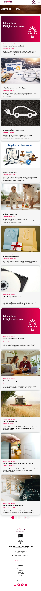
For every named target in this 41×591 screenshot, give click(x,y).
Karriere (20, 577)
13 (25, 517)
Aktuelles (20, 575)
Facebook (22, 585)
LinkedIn (15, 585)
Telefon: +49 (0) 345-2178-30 (22, 555)
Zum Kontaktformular (20, 561)
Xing (18, 585)
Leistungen (20, 572)
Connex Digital (20, 574)
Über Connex (20, 569)
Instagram (26, 585)
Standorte (20, 570)
